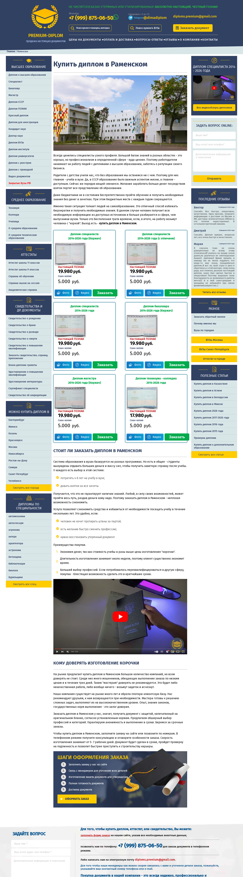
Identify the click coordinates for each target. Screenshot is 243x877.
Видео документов (19, 176)
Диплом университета (21, 156)
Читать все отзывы (214, 295)
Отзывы (171, 39)
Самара (13, 467)
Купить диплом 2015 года (208, 434)
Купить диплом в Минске (208, 407)
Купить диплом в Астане (208, 393)
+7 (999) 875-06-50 (91, 18)
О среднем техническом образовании (23, 237)
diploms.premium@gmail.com (195, 16)
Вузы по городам (204, 333)
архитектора (16, 543)
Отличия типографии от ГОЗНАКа (213, 840)
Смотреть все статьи (211, 457)
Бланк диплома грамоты (23, 365)
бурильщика (16, 577)
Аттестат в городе (214, 362)
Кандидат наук (17, 129)
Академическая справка (23, 289)
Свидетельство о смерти (23, 338)
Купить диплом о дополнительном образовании (214, 449)
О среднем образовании (23, 228)
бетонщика (15, 556)
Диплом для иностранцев (23, 122)
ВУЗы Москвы (214, 343)
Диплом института (19, 149)
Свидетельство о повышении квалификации (26, 347)
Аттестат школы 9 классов (24, 269)
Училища (14, 221)
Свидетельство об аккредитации (27, 395)
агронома (14, 529)
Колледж (14, 214)
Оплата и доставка (118, 39)
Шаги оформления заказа (172, 840)
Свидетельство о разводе (24, 331)
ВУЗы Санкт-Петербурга (214, 352)
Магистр (13, 95)
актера (13, 536)
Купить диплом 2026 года (208, 414)
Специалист (15, 81)
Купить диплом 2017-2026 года (211, 420)
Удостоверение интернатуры (25, 381)
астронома (15, 550)
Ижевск (13, 426)
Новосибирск (16, 453)
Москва (13, 447)
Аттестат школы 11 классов (24, 262)
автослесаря (16, 523)
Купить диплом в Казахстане (211, 387)
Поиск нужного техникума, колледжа (97, 28)
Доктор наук (16, 135)
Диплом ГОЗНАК (18, 108)
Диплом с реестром (20, 162)
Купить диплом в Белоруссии (211, 400)
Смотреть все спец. (25, 584)
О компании (190, 39)
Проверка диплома (205, 441)
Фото (66, 270)
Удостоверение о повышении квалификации (26, 373)
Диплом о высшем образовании (27, 74)
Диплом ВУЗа (16, 142)
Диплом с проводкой (21, 169)
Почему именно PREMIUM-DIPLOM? (170, 851)
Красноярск (15, 440)
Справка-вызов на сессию (24, 283)
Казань (13, 433)
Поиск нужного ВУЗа (148, 28)
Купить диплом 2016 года (208, 427)
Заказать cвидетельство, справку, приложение (28, 357)
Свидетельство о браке (22, 325)
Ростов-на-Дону (18, 460)
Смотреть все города (26, 487)
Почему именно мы (205, 326)
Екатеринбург (16, 419)
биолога (13, 570)
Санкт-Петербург (18, 474)
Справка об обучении (21, 276)
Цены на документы (85, 39)
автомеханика (17, 516)
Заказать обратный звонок (209, 320)
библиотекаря (17, 563)
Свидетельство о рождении (25, 318)
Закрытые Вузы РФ (20, 183)
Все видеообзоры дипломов (214, 107)
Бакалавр (14, 88)
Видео (85, 270)
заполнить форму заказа (95, 766)
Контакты (210, 39)
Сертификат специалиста (23, 388)
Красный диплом (18, 115)
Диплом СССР (16, 102)
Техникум (14, 207)
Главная (11, 51)
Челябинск (15, 480)
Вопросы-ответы (149, 39)
